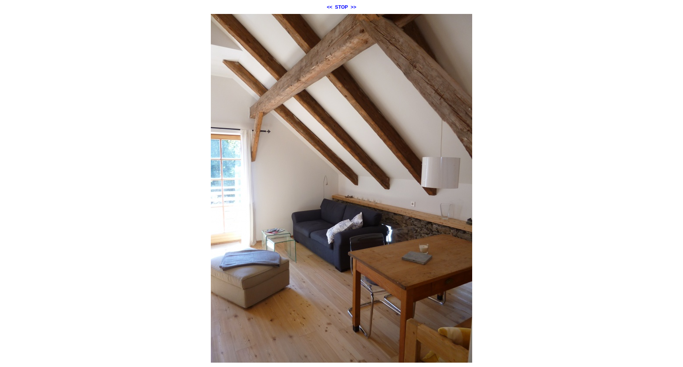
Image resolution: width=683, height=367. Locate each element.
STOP (341, 7)
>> (353, 7)
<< (329, 7)
